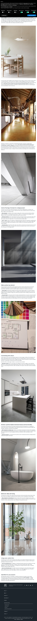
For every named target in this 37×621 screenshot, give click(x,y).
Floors (5, 591)
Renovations (6, 598)
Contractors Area (7, 602)
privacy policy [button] (26, 3)
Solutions (5, 595)
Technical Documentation (8, 608)
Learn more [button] (4, 15)
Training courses (7, 604)
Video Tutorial (6, 606)
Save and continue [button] (32, 15)
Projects (5, 600)
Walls (5, 593)
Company (5, 611)
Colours (5, 614)
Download (6, 607)
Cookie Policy (18, 619)
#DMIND (22, 619)
